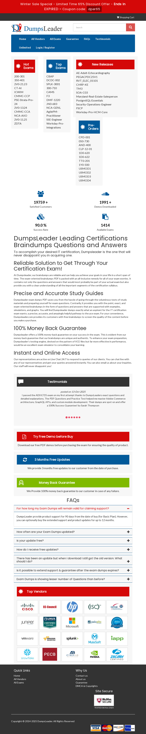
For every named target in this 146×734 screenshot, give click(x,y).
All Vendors (38, 38)
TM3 (79, 88)
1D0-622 (84, 156)
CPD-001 (84, 137)
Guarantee (72, 38)
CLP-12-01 (85, 148)
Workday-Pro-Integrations (55, 125)
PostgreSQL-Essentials (89, 100)
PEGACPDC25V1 (87, 76)
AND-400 (85, 145)
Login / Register (45, 47)
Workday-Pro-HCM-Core (91, 112)
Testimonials (102, 38)
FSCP (79, 108)
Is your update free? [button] (30, 541)
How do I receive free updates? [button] (37, 550)
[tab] (73, 508)
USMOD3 (85, 176)
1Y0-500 (84, 164)
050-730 (84, 141)
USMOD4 (85, 180)
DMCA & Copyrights (87, 685)
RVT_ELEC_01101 (87, 80)
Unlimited (25, 47)
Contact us (82, 675)
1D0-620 (84, 152)
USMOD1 (85, 168)
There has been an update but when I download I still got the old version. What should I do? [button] (69, 559)
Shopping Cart (125, 17)
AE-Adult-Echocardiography (93, 72)
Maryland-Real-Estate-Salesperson (97, 96)
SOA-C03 (82, 92)
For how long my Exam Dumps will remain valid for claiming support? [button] (63, 508)
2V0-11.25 (20, 119)
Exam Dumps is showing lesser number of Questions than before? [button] (61, 579)
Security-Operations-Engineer (94, 104)
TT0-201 (84, 160)
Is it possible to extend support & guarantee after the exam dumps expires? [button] (68, 570)
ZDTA (17, 123)
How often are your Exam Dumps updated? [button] (46, 532)
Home (22, 38)
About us (81, 679)
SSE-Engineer (54, 119)
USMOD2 (85, 172)
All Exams (55, 38)
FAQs (87, 38)
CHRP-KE (82, 84)
